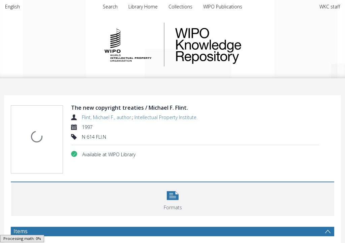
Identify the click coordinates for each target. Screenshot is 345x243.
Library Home (143, 6)
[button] (172, 185)
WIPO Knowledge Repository (235, 44)
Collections (180, 6)
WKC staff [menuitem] (329, 6)
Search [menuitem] (110, 6)
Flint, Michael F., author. (107, 117)
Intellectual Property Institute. (165, 117)
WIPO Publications (222, 6)
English (12, 6)
